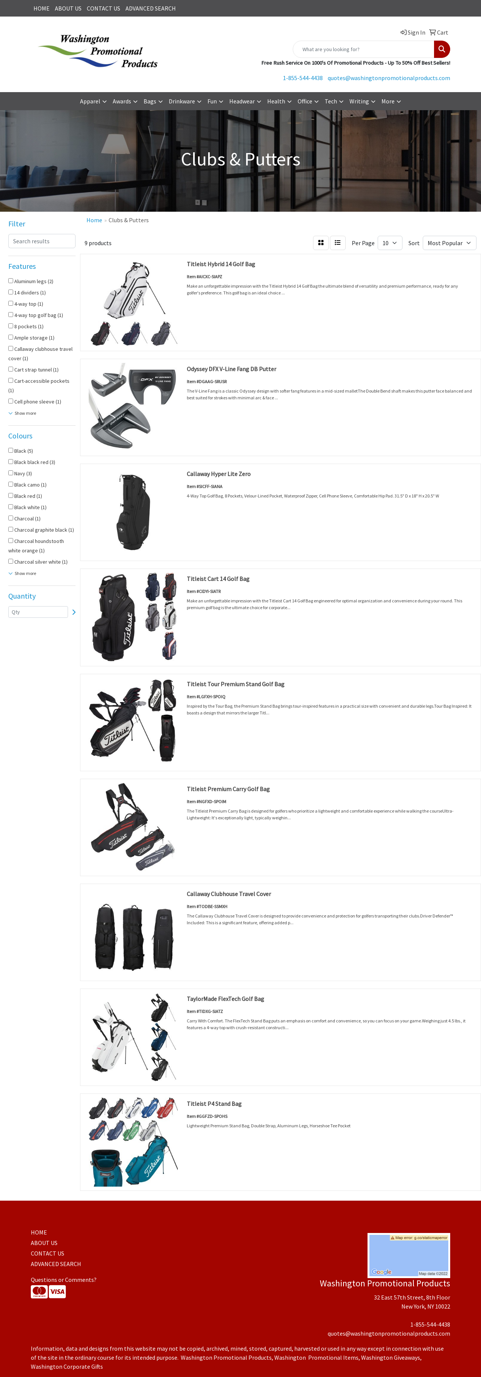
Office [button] (305, 101)
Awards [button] (122, 101)
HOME (41, 8)
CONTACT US (103, 8)
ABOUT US (68, 8)
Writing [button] (359, 101)
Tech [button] (331, 101)
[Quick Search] (363, 49)
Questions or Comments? (64, 1279)
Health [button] (276, 101)
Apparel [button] (90, 101)
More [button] (388, 101)
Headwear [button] (242, 101)
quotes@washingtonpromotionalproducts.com (389, 78)
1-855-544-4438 (303, 78)
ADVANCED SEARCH (151, 8)
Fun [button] (212, 101)
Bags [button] (150, 101)
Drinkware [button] (182, 101)
